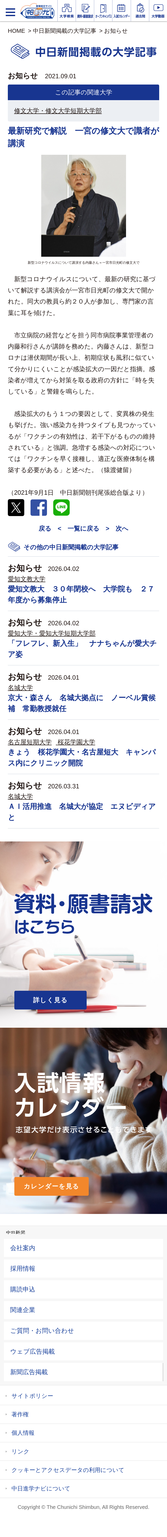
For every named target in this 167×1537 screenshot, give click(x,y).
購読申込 (22, 1289)
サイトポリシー (32, 1396)
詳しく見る (50, 1000)
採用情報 (22, 1268)
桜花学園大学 (76, 741)
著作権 (20, 1414)
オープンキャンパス (103, 10)
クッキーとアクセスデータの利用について (67, 1470)
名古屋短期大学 (30, 741)
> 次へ (117, 528)
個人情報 (22, 1433)
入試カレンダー (121, 10)
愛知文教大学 (26, 578)
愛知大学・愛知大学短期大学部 (52, 633)
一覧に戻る (83, 528)
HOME (16, 31)
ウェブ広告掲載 (32, 1351)
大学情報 (67, 10)
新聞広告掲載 (29, 1371)
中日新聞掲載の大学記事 (64, 31)
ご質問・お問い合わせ (42, 1330)
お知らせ (116, 31)
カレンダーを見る (51, 1186)
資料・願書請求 (85, 10)
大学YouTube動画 (158, 10)
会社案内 (22, 1247)
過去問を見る (140, 10)
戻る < (50, 528)
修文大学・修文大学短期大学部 (58, 110)
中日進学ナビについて (40, 1488)
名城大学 (20, 687)
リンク (20, 1451)
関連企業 (22, 1309)
